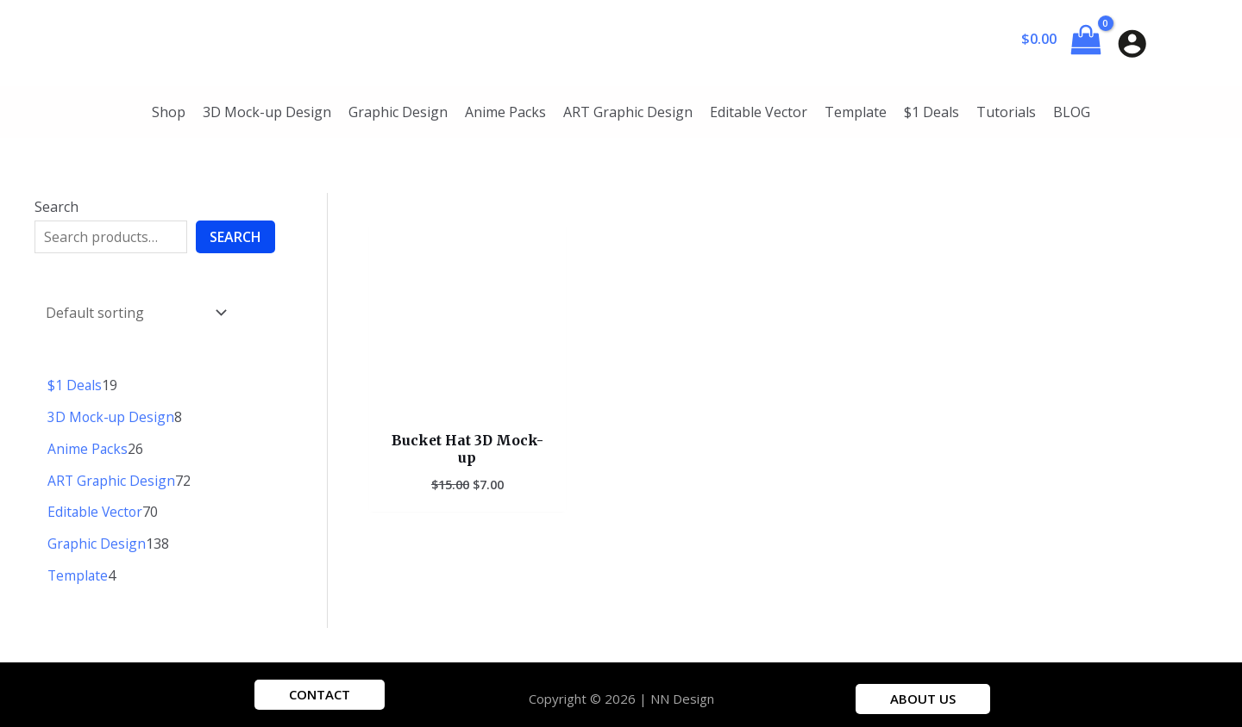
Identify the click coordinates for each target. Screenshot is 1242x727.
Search (56, 206)
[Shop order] (134, 310)
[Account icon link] (1132, 43)
